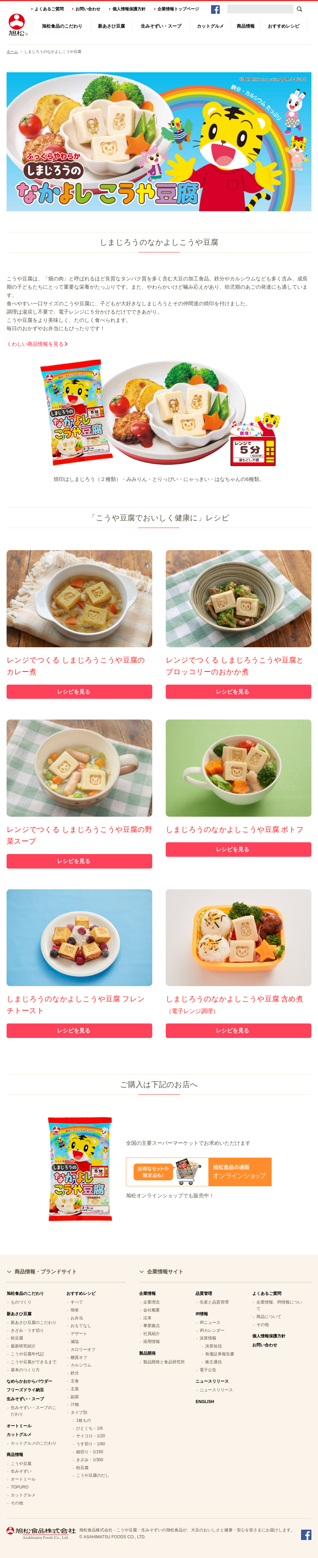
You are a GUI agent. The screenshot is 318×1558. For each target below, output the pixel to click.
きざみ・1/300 (89, 1459)
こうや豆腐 (21, 1463)
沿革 (147, 1318)
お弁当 (77, 1318)
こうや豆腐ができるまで (33, 1362)
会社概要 (151, 1310)
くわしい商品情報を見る (35, 344)
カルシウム (81, 1365)
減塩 (75, 1341)
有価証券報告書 (219, 1354)
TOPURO (19, 1487)
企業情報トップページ (178, 9)
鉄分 (75, 1373)
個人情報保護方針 (129, 9)
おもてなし (81, 1325)
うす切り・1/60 (90, 1443)
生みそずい (21, 1471)
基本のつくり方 (25, 1369)
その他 (17, 1503)
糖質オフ (79, 1357)
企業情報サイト (165, 1271)
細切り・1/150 (89, 1451)
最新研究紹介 (23, 1346)
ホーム (12, 51)
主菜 (75, 1389)
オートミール (19, 1425)
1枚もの (83, 1420)
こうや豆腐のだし (92, 1475)
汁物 (75, 1404)
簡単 (75, 1310)
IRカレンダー (212, 1330)
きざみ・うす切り (27, 1330)
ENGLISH (205, 1401)
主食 (75, 1381)
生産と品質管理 (214, 1302)
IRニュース (210, 1322)
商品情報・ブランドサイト (46, 1271)
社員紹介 (151, 1333)
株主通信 (213, 1362)
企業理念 (151, 1302)
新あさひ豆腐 (111, 26)
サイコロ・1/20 (90, 1436)
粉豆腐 (17, 1338)
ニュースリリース (216, 1390)
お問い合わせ (87, 9)
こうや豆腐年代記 (27, 1354)
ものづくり (21, 1302)
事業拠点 (151, 1325)
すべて (77, 1302)
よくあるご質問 (49, 9)
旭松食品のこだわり (62, 26)
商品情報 (246, 26)
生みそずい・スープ (161, 26)
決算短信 (213, 1346)
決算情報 (208, 1338)
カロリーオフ (83, 1349)
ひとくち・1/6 (89, 1428)
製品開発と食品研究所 (164, 1362)
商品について (268, 1316)
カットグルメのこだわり (33, 1443)
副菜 (75, 1396)
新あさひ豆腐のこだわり (33, 1322)
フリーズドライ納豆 (25, 1390)
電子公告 (208, 1369)
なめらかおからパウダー (29, 1381)
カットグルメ (210, 26)
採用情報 (151, 1341)
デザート (79, 1333)
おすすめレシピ (283, 26)
